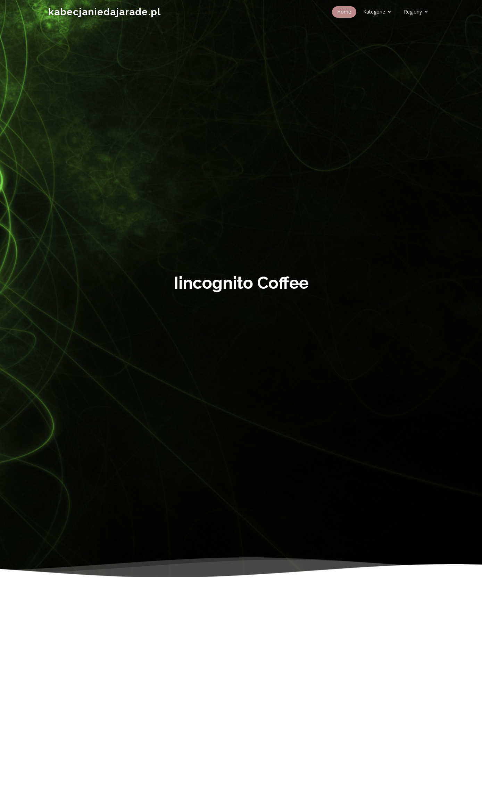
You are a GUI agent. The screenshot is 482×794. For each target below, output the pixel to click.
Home (344, 11)
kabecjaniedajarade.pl (104, 12)
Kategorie (374, 11)
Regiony (413, 11)
